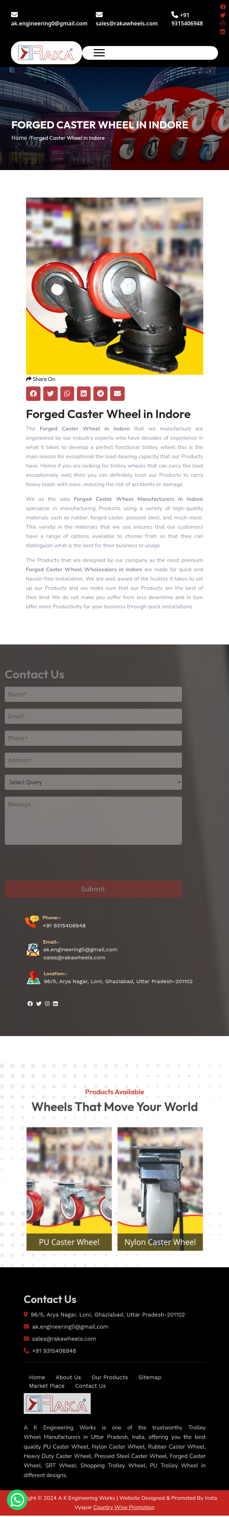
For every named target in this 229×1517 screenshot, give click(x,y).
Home (26, 1407)
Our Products (109, 1407)
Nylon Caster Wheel (166, 1277)
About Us (61, 1407)
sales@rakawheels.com (127, 19)
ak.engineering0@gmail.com (49, 19)
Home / (21, 138)
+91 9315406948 (62, 951)
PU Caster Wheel (62, 1277)
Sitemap (155, 1407)
